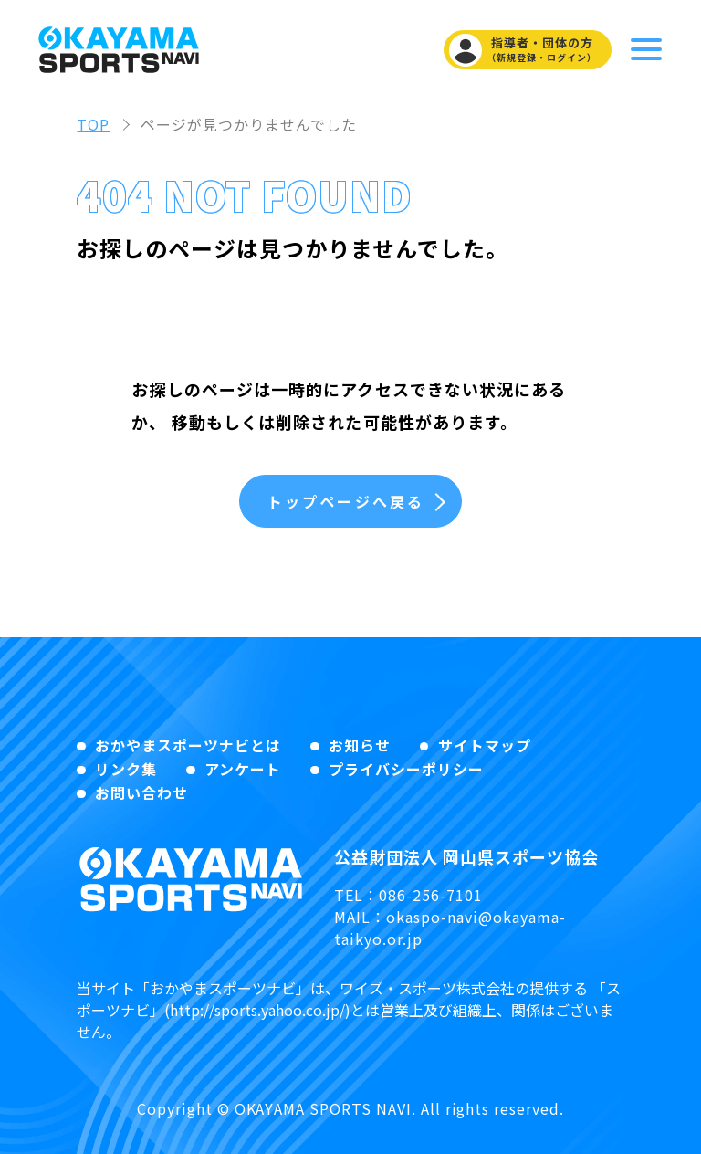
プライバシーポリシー (406, 768)
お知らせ (360, 745)
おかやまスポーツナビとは (188, 745)
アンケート (242, 768)
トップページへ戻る (346, 501)
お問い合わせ (141, 792)
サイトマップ (484, 745)
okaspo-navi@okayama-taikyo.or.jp (449, 927)
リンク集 (126, 768)
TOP (93, 124)
